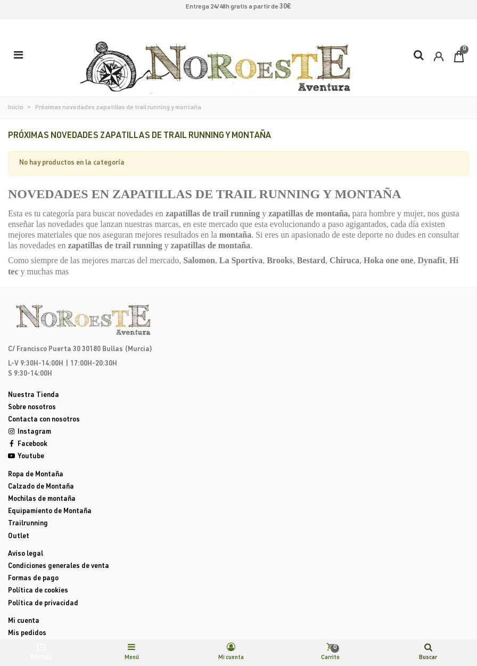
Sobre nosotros (32, 407)
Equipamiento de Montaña (50, 511)
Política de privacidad (43, 603)
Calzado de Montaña (41, 487)
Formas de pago (33, 578)
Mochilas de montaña (42, 499)
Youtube (26, 457)
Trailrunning (28, 524)
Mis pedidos (27, 633)
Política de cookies (38, 591)
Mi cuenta (23, 621)
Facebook (27, 445)
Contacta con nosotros (44, 420)
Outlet (18, 536)
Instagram (29, 432)
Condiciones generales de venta (58, 566)
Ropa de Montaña (35, 475)
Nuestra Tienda (33, 395)
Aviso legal (25, 554)
